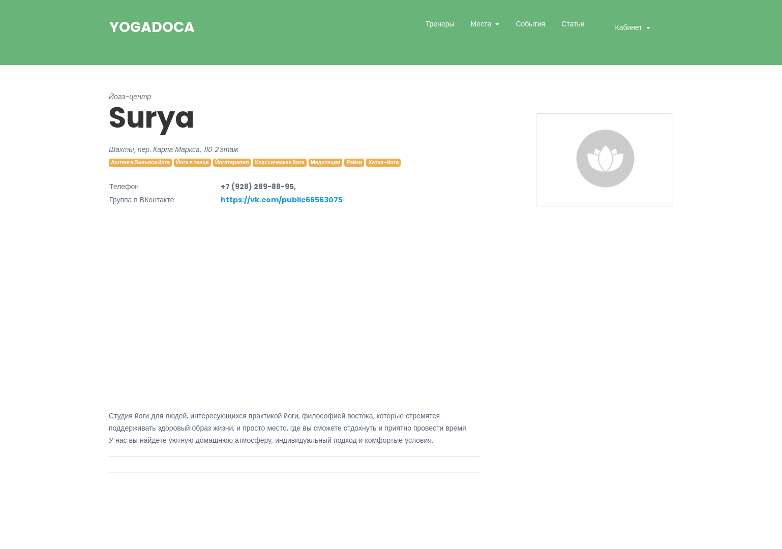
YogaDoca (152, 27)
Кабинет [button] (629, 27)
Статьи (572, 24)
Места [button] (482, 24)
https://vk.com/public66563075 (282, 200)
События (530, 24)
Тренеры (440, 24)
